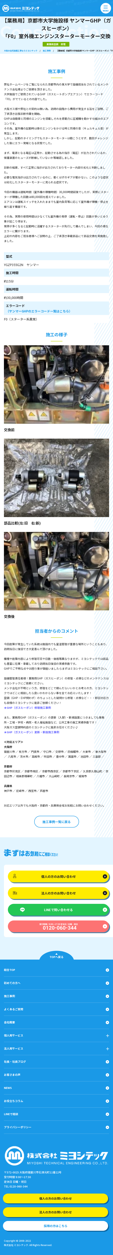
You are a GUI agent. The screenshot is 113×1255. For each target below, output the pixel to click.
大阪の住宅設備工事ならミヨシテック (20, 50)
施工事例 (47, 50)
